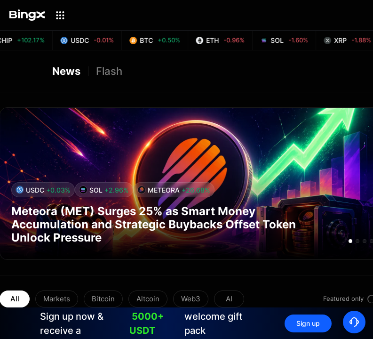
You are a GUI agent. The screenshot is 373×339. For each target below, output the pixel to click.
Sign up (308, 323)
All (14, 298)
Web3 (190, 298)
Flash (109, 71)
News (66, 71)
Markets (56, 298)
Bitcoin (103, 298)
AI (229, 298)
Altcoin (147, 298)
